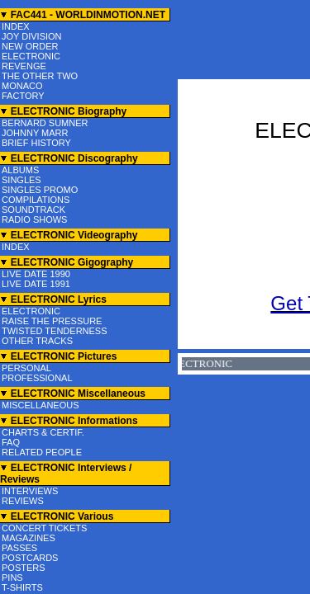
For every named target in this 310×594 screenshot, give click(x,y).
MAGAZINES (28, 538)
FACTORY (23, 96)
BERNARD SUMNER (45, 123)
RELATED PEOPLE (42, 452)
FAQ (11, 442)
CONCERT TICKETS (44, 528)
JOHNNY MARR (35, 133)
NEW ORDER (30, 46)
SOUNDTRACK (33, 209)
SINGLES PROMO (40, 190)
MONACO (22, 86)
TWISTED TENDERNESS (54, 331)
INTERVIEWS (30, 491)
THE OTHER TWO (40, 76)
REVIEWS (23, 501)
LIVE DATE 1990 (36, 274)
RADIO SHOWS (34, 219)
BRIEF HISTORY (36, 143)
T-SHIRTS (22, 587)
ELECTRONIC (31, 56)
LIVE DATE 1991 (36, 284)
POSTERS (23, 568)
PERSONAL (26, 368)
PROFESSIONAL (37, 378)
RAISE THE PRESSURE (52, 321)
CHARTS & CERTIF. (43, 432)
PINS (12, 577)
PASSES (19, 548)
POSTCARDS (30, 558)
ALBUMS (20, 170)
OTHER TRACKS (37, 341)
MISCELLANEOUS (40, 405)
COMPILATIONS (35, 200)
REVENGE (24, 66)
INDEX (16, 26)
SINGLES (21, 180)
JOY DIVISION (32, 36)
